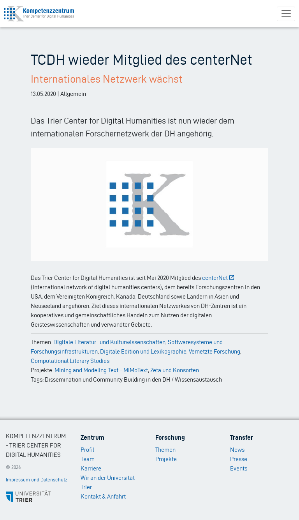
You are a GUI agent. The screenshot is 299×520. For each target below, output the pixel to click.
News (237, 449)
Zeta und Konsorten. (175, 370)
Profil (87, 449)
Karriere (91, 468)
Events (238, 468)
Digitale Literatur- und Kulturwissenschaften (109, 342)
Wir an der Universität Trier (108, 482)
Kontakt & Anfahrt (103, 496)
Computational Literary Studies (70, 360)
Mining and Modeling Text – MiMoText (101, 370)
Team (88, 459)
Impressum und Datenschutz (36, 479)
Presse (238, 459)
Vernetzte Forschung (214, 351)
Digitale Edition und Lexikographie (143, 351)
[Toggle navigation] (286, 14)
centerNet (218, 277)
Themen (165, 449)
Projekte (166, 459)
